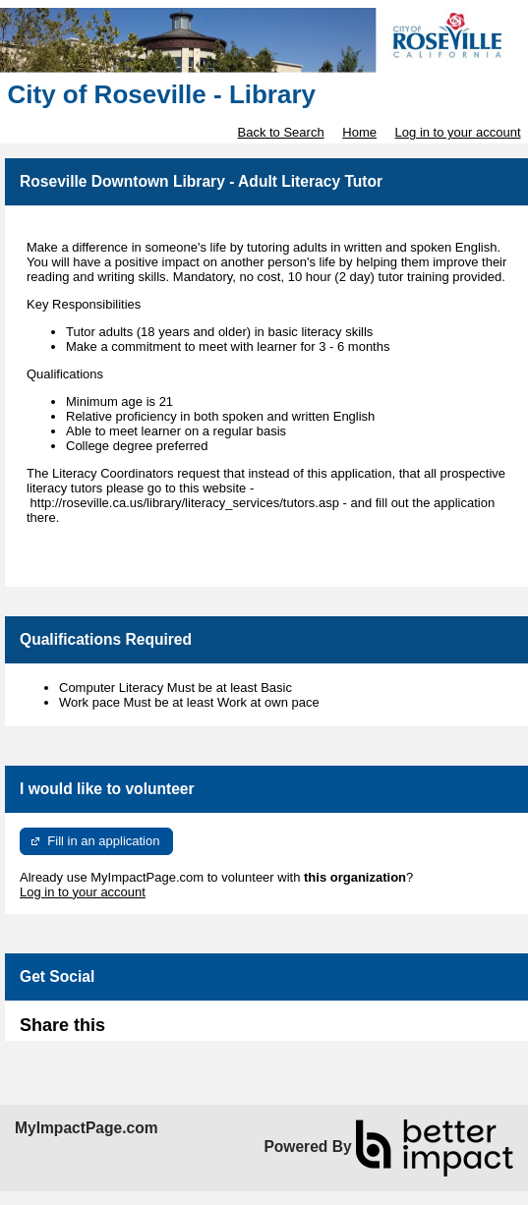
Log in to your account (458, 132)
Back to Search (280, 132)
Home (359, 132)
